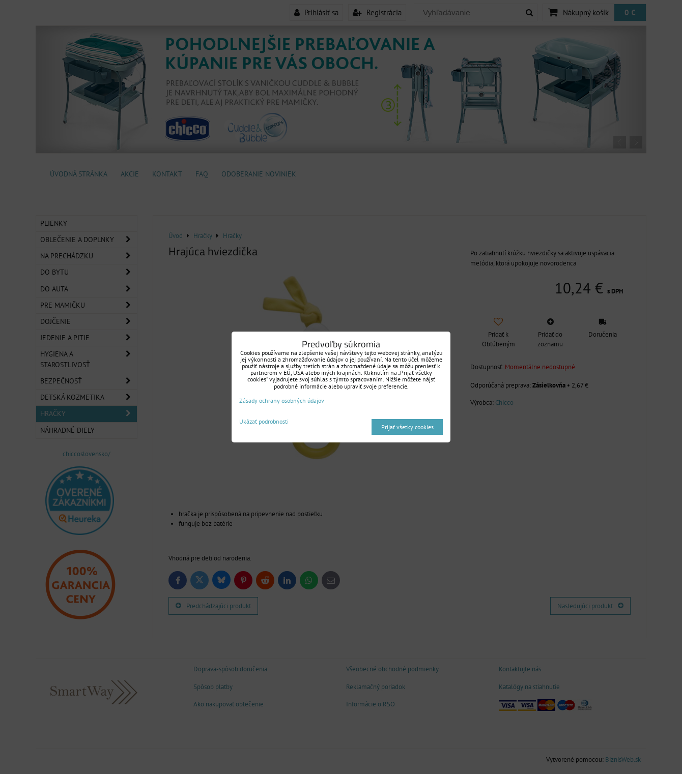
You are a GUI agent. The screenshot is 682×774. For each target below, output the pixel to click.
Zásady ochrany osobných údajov (281, 400)
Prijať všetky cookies (407, 427)
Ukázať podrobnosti (264, 421)
